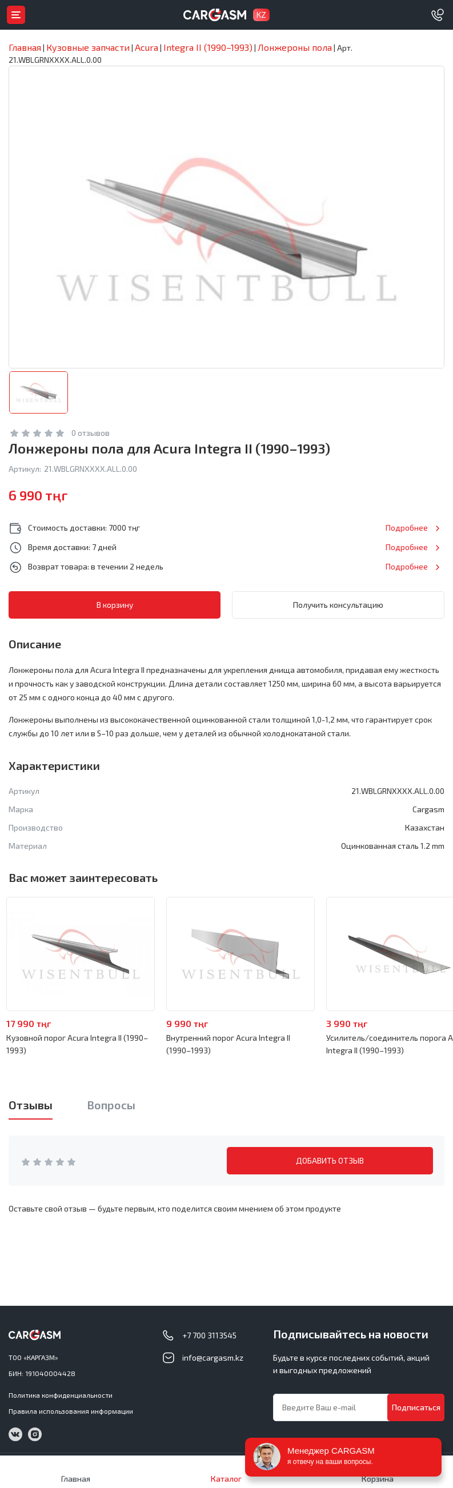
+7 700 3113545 (209, 1335)
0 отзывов (90, 433)
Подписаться (416, 1407)
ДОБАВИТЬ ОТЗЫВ (330, 1160)
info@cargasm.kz (212, 1357)
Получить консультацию (338, 604)
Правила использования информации (71, 1411)
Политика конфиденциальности (61, 1395)
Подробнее (407, 527)
